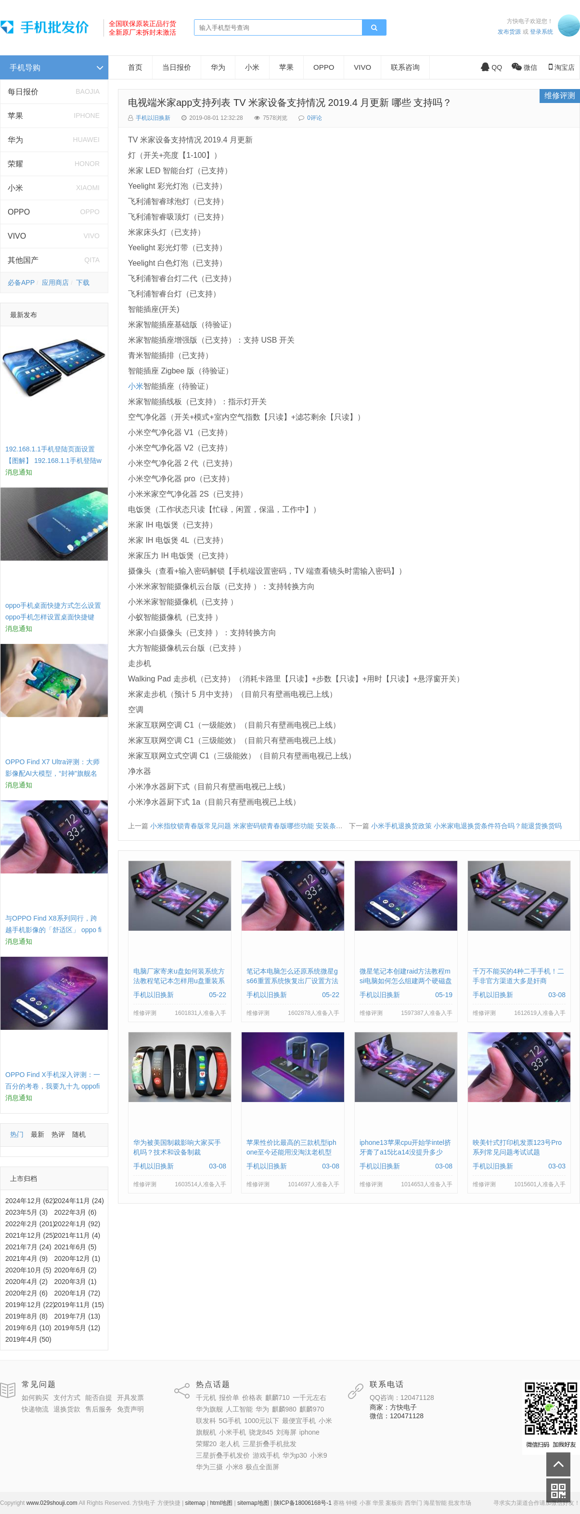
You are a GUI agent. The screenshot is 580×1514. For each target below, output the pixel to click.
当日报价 (176, 67)
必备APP (21, 282)
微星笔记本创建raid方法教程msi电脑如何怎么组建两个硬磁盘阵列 (406, 980)
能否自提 (98, 1397)
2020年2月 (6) (26, 1293)
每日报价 (23, 92)
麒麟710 (277, 1397)
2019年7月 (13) (77, 1316)
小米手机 (232, 1432)
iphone (309, 1432)
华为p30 (295, 1455)
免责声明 (130, 1409)
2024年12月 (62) (30, 1201)
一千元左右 (309, 1397)
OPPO (19, 212)
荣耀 (15, 164)
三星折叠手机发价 (223, 1455)
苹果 (15, 116)
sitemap (195, 1503)
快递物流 (35, 1409)
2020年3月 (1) (75, 1281)
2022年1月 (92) (77, 1224)
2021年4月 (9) (26, 1258)
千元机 (206, 1397)
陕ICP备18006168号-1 (303, 1503)
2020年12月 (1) (77, 1258)
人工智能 (239, 1409)
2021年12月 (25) (30, 1235)
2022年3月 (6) (75, 1212)
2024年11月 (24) (79, 1201)
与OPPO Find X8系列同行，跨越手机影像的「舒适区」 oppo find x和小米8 (53, 929)
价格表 (252, 1397)
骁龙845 (261, 1432)
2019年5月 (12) (77, 1328)
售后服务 (98, 1409)
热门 (17, 1134)
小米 (15, 188)
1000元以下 (261, 1420)
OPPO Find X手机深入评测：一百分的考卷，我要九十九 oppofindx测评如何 (52, 1086)
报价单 (229, 1397)
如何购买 (35, 1397)
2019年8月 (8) (26, 1316)
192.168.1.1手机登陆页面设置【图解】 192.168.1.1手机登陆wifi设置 (53, 460)
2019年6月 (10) (28, 1328)
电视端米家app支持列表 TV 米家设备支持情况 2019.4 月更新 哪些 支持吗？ (290, 102)
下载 (83, 282)
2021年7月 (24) (28, 1247)
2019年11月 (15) (79, 1305)
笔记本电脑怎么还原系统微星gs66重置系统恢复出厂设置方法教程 (292, 980)
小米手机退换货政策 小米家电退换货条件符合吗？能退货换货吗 (466, 826)
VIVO (17, 236)
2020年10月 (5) (28, 1270)
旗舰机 (206, 1432)
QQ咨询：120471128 (402, 1397)
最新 (37, 1134)
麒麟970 (311, 1409)
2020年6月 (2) (75, 1270)
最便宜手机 (299, 1420)
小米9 (318, 1455)
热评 (58, 1134)
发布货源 (509, 31)
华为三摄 (209, 1467)
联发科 (206, 1420)
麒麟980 (284, 1409)
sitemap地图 (253, 1503)
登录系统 (541, 31)
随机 (79, 1134)
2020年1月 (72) (77, 1293)
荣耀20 (206, 1444)
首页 (135, 67)
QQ (491, 67)
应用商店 (55, 282)
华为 (15, 140)
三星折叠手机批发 (269, 1444)
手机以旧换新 (153, 118)
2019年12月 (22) (30, 1305)
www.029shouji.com (51, 1503)
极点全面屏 (262, 1467)
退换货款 (66, 1409)
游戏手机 (266, 1455)
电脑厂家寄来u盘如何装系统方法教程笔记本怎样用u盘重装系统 (179, 980)
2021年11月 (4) (77, 1235)
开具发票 (130, 1397)
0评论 (314, 118)
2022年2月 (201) (30, 1224)
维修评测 (559, 95)
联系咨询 (405, 67)
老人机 (229, 1444)
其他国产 (23, 260)
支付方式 (66, 1397)
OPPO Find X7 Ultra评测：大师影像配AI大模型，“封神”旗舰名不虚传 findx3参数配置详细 (52, 773)
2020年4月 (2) (26, 1281)
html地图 (221, 1503)
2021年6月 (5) (75, 1247)
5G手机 (230, 1420)
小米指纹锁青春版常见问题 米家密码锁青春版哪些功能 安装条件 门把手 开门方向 (272, 826)
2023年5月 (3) (26, 1212)
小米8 (234, 1467)
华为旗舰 (209, 1409)
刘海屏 (286, 1432)
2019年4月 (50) (28, 1339)
